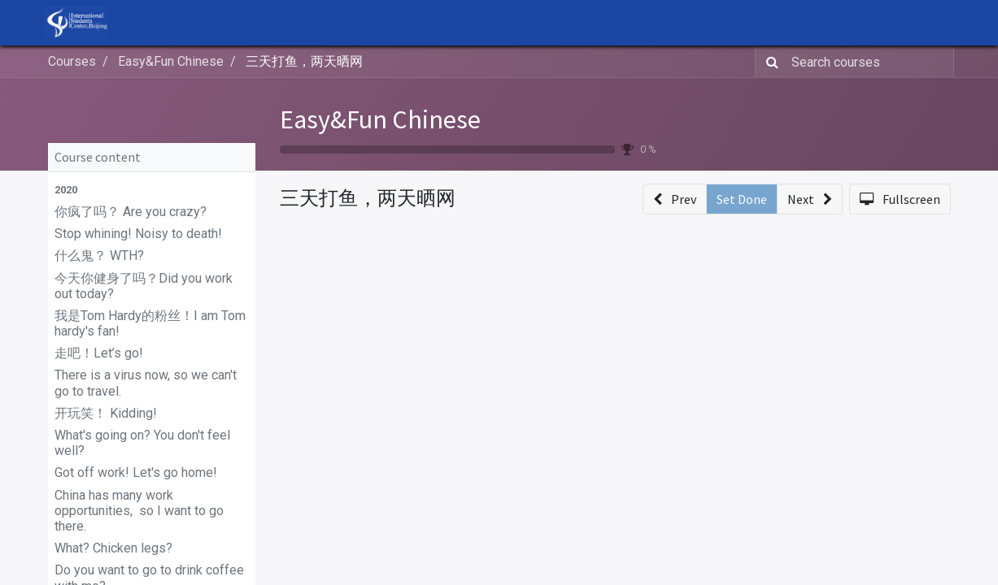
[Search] (769, 61)
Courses (72, 61)
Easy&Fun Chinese (380, 119)
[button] (151, 190)
